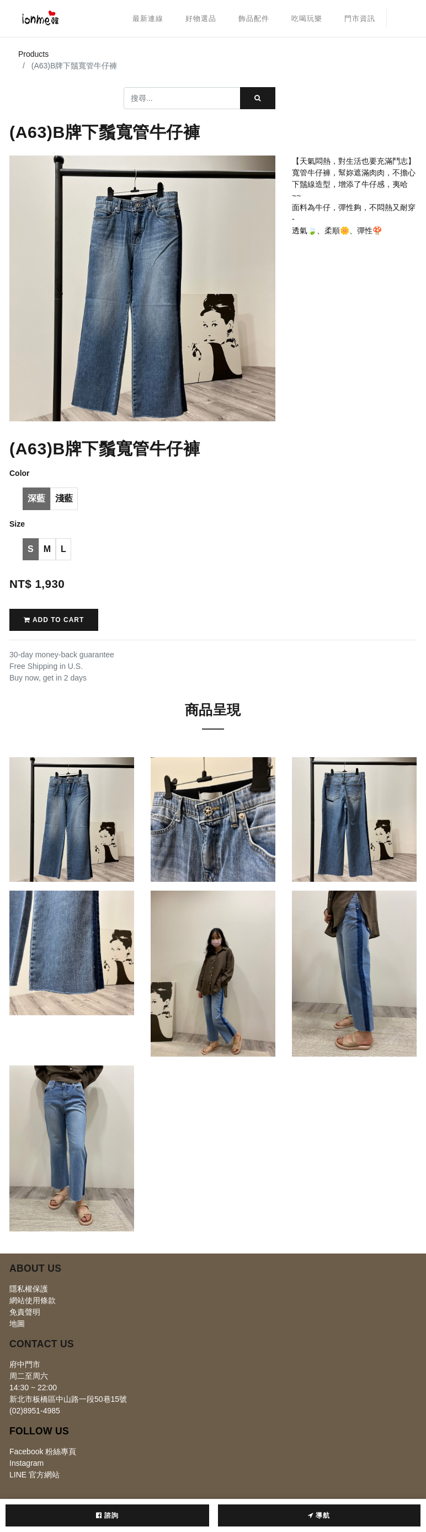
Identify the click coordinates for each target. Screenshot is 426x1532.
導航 (319, 1515)
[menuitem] (147, 19)
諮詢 (107, 1515)
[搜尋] (257, 98)
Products (33, 54)
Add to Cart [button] (54, 620)
